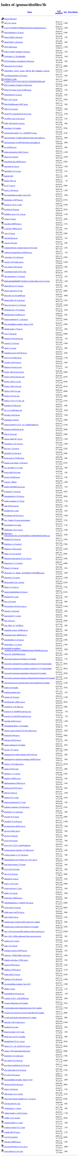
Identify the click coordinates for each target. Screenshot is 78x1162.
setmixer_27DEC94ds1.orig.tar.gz (17, 955)
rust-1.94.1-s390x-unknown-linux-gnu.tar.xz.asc (22, 936)
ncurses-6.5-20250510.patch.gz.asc (17, 716)
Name (29, 12)
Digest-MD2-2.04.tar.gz (13, 37)
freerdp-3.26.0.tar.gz (12, 415)
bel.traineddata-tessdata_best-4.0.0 (17, 195)
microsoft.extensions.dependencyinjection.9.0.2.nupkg (25, 673)
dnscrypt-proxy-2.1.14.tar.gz (15, 305)
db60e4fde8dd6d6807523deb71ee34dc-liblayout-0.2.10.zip (27, 281)
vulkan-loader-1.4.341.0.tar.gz (15, 1113)
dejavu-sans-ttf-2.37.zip (13, 291)
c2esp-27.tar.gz (10, 219)
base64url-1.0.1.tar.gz (12, 171)
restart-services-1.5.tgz (13, 888)
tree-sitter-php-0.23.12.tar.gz (15, 1070)
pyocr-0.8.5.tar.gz (11, 841)
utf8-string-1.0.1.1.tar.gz (13, 1094)
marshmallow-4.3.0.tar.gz (14, 640)
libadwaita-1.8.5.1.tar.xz (13, 530)
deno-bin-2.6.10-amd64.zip (14, 296)
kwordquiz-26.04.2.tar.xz (14, 515)
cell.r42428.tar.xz (11, 238)
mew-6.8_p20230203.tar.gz (14, 654)
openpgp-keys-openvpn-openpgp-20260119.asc (22, 759)
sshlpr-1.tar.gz (9, 989)
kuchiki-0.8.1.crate (11, 511)
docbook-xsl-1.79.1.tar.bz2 (14, 310)
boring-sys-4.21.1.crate (13, 205)
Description (73, 12)
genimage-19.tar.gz (11, 420)
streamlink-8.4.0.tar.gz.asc (14, 994)
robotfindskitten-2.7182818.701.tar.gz (18, 903)
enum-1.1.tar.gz (10, 348)
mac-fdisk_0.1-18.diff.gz (13, 625)
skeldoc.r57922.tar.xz (12, 970)
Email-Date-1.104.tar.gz (13, 42)
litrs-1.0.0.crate (10, 602)
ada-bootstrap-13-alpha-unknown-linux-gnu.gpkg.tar (24, 138)
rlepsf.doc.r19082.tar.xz (13, 898)
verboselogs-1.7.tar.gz (12, 1108)
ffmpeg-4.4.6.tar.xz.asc (13, 367)
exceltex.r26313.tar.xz (12, 362)
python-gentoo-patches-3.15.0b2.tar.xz (19, 850)
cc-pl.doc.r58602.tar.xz (13, 229)
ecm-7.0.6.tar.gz (10, 334)
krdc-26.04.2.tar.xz (11, 506)
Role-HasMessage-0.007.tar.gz (16, 104)
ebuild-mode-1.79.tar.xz (13, 329)
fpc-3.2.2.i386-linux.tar (13, 410)
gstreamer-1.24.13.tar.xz (13, 444)
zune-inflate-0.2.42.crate (13, 1151)
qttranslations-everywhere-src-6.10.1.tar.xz (20, 860)
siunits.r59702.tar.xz (12, 965)
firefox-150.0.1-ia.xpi (12, 382)
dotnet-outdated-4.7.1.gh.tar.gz (16, 319)
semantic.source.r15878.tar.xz (15, 951)
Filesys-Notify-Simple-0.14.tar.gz (17, 52)
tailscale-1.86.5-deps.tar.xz (14, 1022)
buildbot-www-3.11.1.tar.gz (14, 214)
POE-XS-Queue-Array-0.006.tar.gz (17, 90)
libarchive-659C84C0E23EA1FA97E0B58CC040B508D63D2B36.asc (27, 535)
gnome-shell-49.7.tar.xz (13, 439)
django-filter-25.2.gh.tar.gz (14, 300)
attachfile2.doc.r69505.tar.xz (15, 162)
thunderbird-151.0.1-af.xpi (14, 1041)
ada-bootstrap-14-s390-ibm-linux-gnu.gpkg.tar (22, 143)
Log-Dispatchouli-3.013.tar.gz (15, 76)
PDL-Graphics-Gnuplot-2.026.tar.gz (18, 85)
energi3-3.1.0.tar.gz (11, 343)
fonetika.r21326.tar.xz (12, 406)
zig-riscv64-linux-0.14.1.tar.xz (16, 1147)
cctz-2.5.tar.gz (9, 233)
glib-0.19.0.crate (10, 434)
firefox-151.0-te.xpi (11, 396)
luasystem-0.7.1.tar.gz (12, 616)
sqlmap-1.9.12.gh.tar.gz (13, 979)
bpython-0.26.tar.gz (11, 209)
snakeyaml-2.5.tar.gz (12, 974)
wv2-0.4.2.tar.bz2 (11, 1137)
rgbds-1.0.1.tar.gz (11, 893)
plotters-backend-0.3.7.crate (15, 802)
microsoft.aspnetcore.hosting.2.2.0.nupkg (20, 659)
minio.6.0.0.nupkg (11, 688)
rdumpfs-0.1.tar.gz (11, 879)
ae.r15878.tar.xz (10, 147)
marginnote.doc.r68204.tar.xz (15, 635)
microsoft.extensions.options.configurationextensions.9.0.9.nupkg (29, 678)
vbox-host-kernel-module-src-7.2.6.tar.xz (20, 1099)
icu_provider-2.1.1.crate (13, 468)
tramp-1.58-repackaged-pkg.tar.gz (17, 1051)
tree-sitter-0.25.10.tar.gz (13, 1061)
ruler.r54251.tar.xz (11, 917)
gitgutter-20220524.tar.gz (14, 429)
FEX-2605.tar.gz (10, 47)
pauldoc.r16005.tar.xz (12, 778)
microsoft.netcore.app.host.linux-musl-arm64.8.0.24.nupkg (27, 683)
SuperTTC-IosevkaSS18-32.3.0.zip (17, 114)
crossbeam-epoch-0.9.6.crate (15, 272)
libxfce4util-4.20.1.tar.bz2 (14, 582)
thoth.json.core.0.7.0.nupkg (14, 1037)
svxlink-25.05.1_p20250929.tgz (16, 998)
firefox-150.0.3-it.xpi (12, 391)
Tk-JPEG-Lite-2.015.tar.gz (14, 119)
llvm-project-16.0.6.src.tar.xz (15, 606)
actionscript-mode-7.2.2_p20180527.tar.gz (20, 133)
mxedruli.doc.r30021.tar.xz (14, 702)
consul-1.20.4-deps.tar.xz (14, 262)
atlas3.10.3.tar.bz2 (11, 157)
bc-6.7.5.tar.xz (9, 186)
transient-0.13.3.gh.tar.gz (13, 1056)
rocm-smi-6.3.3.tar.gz (12, 908)
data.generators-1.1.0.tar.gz (14, 276)
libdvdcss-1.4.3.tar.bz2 (13, 544)
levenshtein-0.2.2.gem (12, 525)
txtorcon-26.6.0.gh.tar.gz (13, 1084)
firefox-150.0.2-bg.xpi (12, 386)
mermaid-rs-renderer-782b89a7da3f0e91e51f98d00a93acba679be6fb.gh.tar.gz (26, 649)
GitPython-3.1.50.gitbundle (14, 56)
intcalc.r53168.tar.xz (12, 477)
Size (65, 12)
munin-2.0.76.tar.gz (11, 697)
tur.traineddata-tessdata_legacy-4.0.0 (18, 1080)
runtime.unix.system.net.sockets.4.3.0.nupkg (21, 927)
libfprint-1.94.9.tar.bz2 (13, 549)
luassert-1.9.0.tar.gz (11, 611)
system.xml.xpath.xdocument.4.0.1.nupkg (20, 1018)
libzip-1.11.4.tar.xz (11, 587)
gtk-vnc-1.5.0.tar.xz (11, 449)
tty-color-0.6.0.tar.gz (12, 1075)
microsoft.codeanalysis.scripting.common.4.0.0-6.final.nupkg (27, 664)
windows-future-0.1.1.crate (14, 1127)
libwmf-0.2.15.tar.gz (12, 578)
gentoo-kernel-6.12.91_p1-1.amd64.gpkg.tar (21, 425)
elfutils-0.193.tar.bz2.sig (13, 339)
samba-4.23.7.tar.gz (11, 941)
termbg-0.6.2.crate (11, 1027)
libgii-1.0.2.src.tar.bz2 (12, 554)
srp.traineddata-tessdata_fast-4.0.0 (17, 984)
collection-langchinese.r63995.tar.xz (18, 253)
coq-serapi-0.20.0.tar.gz (13, 267)
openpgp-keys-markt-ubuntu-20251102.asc (20, 755)
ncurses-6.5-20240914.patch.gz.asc (17, 712)
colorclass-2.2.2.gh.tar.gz (13, 257)
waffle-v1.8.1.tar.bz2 (12, 1118)
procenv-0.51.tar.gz (11, 817)
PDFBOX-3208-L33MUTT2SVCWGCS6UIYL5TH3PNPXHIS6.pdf (24, 80)
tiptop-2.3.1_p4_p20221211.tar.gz (17, 1046)
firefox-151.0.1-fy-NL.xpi (14, 401)
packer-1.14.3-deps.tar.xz (14, 764)
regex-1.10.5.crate (11, 884)
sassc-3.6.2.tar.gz (10, 946)
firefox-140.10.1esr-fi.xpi (14, 372)
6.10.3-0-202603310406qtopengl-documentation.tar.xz (25, 28)
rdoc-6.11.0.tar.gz (11, 874)
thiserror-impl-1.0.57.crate (14, 1032)
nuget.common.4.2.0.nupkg (14, 745)
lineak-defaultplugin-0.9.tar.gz (15, 592)
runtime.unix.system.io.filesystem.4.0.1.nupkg (22, 922)
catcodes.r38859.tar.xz (12, 224)
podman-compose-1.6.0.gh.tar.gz (16, 807)
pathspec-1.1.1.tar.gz (12, 774)
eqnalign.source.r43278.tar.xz (15, 353)
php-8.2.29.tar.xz (10, 793)
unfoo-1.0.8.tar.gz (11, 1089)
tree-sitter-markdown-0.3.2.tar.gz (17, 1065)
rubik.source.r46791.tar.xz (14, 912)
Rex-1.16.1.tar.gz (10, 99)
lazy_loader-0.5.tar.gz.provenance (17, 520)
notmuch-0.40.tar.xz (12, 735)
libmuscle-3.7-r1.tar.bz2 (13, 563)
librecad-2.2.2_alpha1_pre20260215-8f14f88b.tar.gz (24, 573)
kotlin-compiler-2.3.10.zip (14, 501)
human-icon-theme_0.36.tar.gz (16, 463)
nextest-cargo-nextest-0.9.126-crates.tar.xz (20, 731)
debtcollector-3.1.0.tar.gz (13, 286)
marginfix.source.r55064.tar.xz (16, 630)
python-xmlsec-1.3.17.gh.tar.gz (16, 855)
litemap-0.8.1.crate (11, 597)
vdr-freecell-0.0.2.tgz (12, 1104)
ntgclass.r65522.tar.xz (12, 740)
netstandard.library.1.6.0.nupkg (16, 726)
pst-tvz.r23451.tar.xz (12, 831)
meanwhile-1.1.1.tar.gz (13, 645)
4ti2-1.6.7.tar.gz (10, 23)
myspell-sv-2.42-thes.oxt (13, 707)
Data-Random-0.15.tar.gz (14, 33)
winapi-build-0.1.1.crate (13, 1123)
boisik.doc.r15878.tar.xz (13, 200)
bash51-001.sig (10, 181)
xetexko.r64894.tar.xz (12, 1142)
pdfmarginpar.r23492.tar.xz (14, 783)
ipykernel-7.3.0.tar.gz (12, 492)
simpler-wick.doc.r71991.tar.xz (16, 960)
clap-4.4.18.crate (10, 243)
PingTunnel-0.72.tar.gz (13, 95)
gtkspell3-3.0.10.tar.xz (12, 453)
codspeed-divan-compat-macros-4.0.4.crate (20, 248)
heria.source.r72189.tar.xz (14, 458)
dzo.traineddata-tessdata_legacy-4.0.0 (18, 324)
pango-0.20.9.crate (11, 769)
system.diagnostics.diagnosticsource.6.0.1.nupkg (23, 1008)
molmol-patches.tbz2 (12, 692)
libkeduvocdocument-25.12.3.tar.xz (17, 559)
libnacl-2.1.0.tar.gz (11, 568)
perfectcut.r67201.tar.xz (13, 788)
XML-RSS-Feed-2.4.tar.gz (14, 123)
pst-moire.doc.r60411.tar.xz (14, 826)
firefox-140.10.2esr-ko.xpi (14, 377)
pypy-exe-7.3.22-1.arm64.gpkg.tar (17, 845)
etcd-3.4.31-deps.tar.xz (13, 358)
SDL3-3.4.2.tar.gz (11, 109)
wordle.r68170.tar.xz (12, 1132)
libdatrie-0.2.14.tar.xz (12, 539)
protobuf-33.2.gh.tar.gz (13, 821)
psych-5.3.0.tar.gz (11, 836)
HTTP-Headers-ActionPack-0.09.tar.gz (19, 61)
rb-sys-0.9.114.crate (11, 869)
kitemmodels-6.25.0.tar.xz (14, 496)
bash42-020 (8, 176)
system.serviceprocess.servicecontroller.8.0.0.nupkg (24, 1013)
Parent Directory (10, 19)
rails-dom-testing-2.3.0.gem (15, 865)
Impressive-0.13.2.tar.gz (13, 66)
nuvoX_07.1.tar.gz (11, 750)
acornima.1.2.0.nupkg (12, 128)
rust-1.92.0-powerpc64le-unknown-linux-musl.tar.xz (24, 931)
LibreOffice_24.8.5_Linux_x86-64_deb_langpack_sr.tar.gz (26, 71)
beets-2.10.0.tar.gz (11, 190)
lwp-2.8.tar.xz (9, 621)
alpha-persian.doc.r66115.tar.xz (16, 152)
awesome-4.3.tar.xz (11, 166)
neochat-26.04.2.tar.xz (12, 721)
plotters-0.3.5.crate (11, 798)
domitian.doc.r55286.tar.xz (14, 315)
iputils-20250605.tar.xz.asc (14, 487)
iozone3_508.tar (10, 482)
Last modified (59, 12)
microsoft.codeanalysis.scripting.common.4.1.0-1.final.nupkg (27, 668)
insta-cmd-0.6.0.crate (12, 472)
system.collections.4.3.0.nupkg (16, 1003)
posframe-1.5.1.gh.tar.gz (13, 812)
